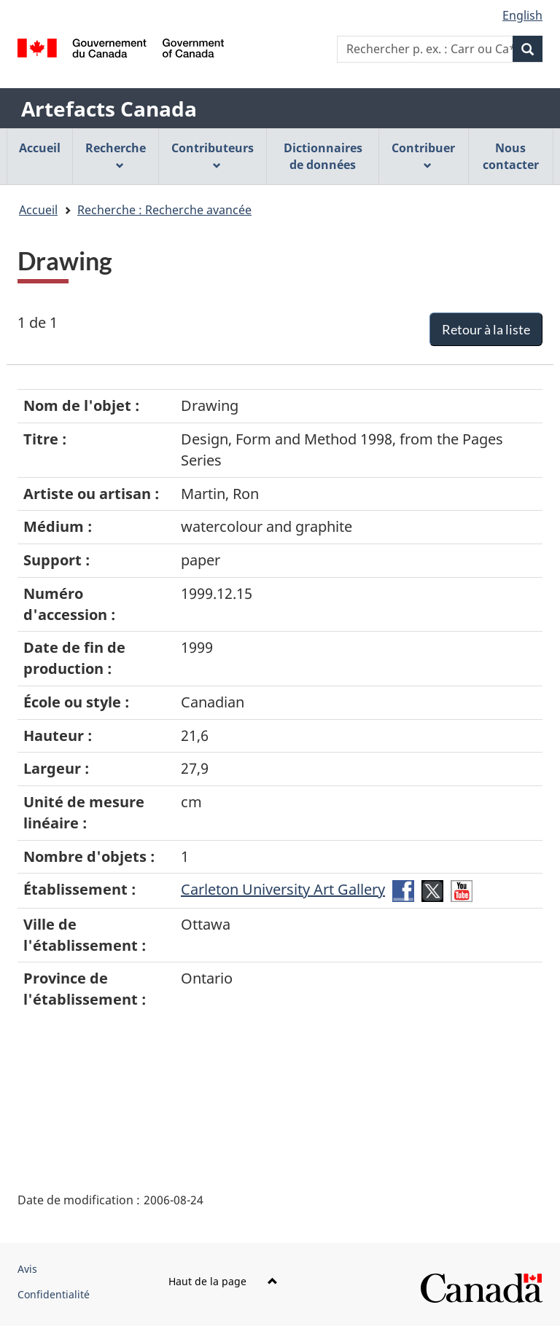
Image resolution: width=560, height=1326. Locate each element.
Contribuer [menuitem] (423, 155)
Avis (27, 1269)
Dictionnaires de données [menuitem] (323, 156)
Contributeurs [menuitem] (212, 155)
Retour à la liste (486, 329)
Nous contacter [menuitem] (511, 156)
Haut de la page (223, 1281)
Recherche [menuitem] (115, 155)
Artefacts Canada (109, 108)
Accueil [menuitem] (40, 148)
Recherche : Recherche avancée (164, 210)
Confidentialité (54, 1294)
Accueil (38, 210)
